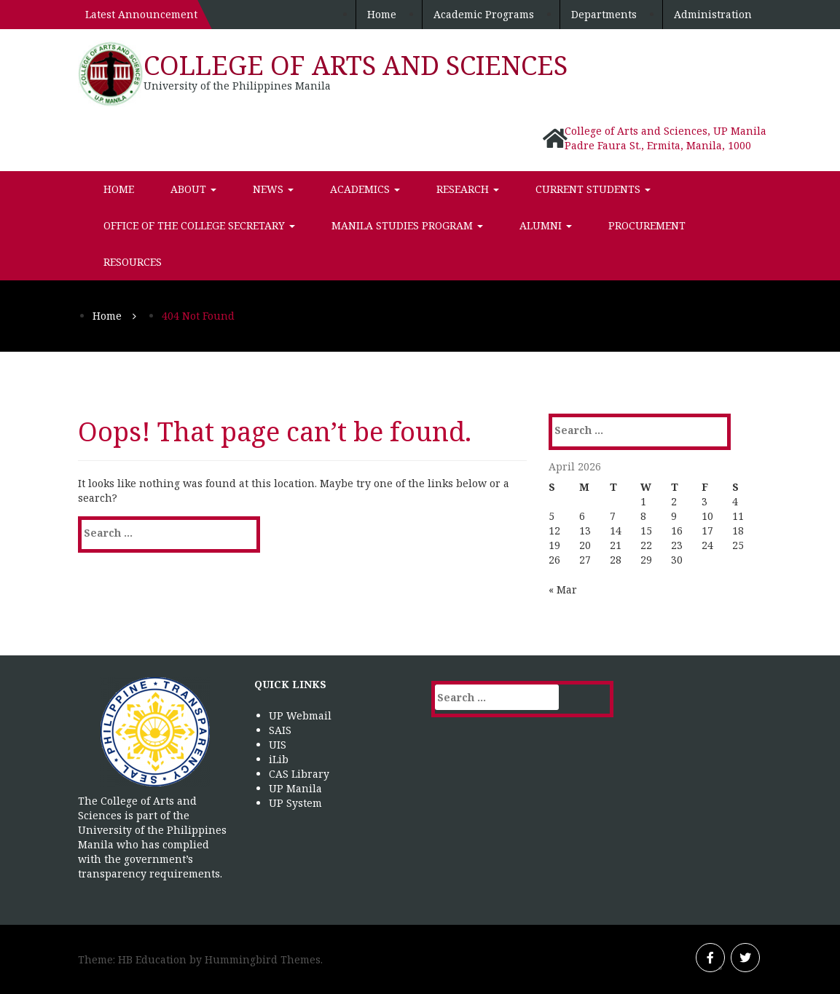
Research (467, 189)
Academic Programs (483, 14)
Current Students (593, 189)
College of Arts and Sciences (356, 65)
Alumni (545, 225)
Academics (365, 189)
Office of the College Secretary (199, 225)
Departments (604, 14)
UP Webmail (300, 715)
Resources (132, 262)
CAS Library (299, 774)
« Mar (563, 589)
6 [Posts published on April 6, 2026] (582, 516)
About (193, 189)
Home (381, 14)
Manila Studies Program (407, 225)
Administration (713, 14)
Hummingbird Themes (263, 959)
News (273, 189)
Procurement (647, 225)
